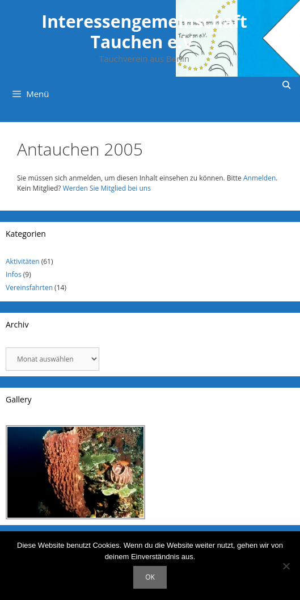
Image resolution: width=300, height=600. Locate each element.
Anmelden (259, 178)
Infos (14, 274)
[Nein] (285, 566)
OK (150, 577)
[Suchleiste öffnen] (286, 85)
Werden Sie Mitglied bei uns (107, 188)
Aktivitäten (23, 261)
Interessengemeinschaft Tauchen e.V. (144, 31)
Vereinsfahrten (29, 287)
